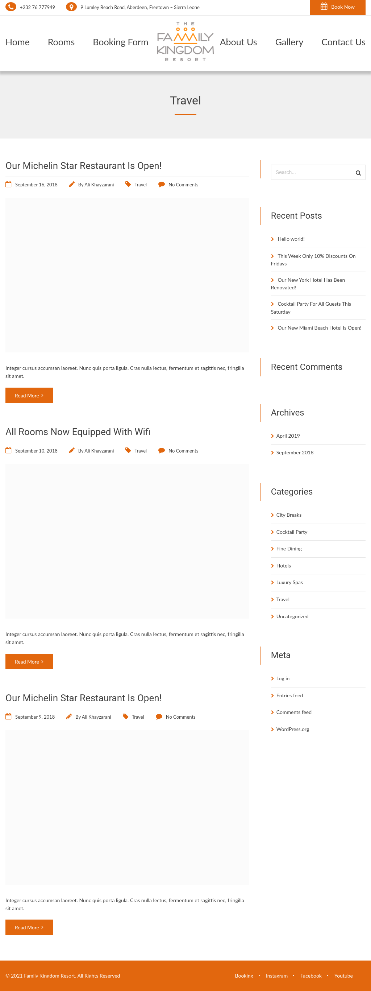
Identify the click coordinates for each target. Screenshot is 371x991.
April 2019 (288, 436)
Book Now (338, 6)
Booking (244, 976)
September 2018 (295, 452)
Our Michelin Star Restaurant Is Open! (83, 165)
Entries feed (289, 695)
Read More (29, 395)
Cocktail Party (292, 532)
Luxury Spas (289, 582)
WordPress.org (292, 729)
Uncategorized (292, 616)
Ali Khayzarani (99, 184)
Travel (140, 184)
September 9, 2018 (35, 717)
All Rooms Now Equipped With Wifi (77, 431)
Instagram (277, 976)
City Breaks (288, 515)
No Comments (183, 184)
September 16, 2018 (36, 184)
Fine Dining (289, 548)
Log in (283, 678)
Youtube (343, 976)
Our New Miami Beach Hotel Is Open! (319, 328)
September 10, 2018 (36, 451)
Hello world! (291, 239)
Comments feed (294, 712)
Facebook (311, 976)
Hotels (283, 565)
